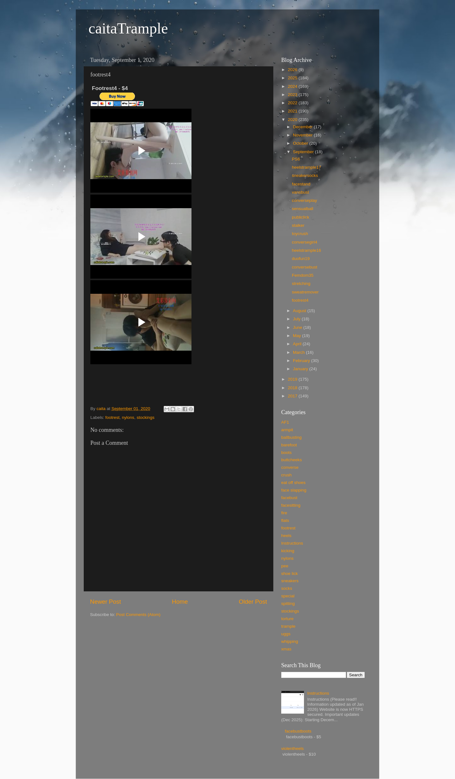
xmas (286, 649)
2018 (293, 387)
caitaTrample (128, 28)
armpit (287, 429)
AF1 (285, 422)
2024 (293, 86)
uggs (285, 633)
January (301, 368)
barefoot (289, 445)
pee (284, 566)
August (300, 310)
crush (286, 475)
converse (290, 467)
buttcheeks (291, 459)
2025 (293, 77)
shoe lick (289, 573)
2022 (293, 102)
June (298, 327)
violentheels (292, 748)
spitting (288, 603)
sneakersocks (305, 175)
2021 (293, 111)
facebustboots (298, 731)
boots (286, 452)
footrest (112, 417)
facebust (289, 497)
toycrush (300, 233)
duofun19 (301, 258)
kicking (287, 550)
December (303, 126)
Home (180, 601)
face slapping (293, 490)
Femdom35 (302, 275)
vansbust (300, 192)
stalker (298, 225)
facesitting (290, 505)
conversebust (304, 267)
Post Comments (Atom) (138, 614)
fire (284, 512)
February (302, 360)
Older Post (253, 601)
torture (287, 618)
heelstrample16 (306, 250)
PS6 (296, 159)
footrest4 (300, 300)
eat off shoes (293, 482)
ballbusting (291, 437)
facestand (301, 184)
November (303, 135)
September (304, 151)
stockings (145, 417)
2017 (293, 396)
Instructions (292, 543)
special (287, 596)
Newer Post (105, 601)
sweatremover (305, 292)
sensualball (302, 208)
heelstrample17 (306, 167)
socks (286, 588)
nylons (128, 417)
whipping (289, 641)
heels (286, 535)
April (298, 343)
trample (288, 626)
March (299, 352)
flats (285, 520)
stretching (301, 283)
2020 (293, 119)
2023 (293, 94)
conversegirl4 (304, 242)
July (297, 319)
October (301, 143)
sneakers (290, 580)
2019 (293, 379)
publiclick (300, 217)
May (297, 335)
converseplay (304, 200)
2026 (293, 69)
